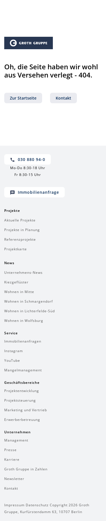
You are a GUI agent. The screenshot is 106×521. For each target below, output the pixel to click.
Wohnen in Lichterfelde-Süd (29, 311)
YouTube (12, 360)
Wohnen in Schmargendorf (28, 301)
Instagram (13, 350)
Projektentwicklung (21, 390)
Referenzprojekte (20, 239)
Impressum (14, 505)
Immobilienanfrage (34, 192)
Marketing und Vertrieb (25, 410)
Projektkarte (15, 249)
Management (16, 440)
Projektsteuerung (20, 400)
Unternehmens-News (23, 272)
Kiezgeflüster (16, 282)
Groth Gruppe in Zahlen (25, 469)
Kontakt (63, 98)
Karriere (12, 459)
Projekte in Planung (22, 229)
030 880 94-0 (27, 159)
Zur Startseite (23, 98)
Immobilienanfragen (22, 341)
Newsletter (14, 478)
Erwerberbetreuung (22, 419)
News (9, 262)
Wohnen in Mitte (19, 291)
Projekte (12, 210)
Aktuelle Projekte (20, 220)
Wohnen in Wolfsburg (23, 320)
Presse (10, 449)
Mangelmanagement (23, 370)
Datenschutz (37, 505)
